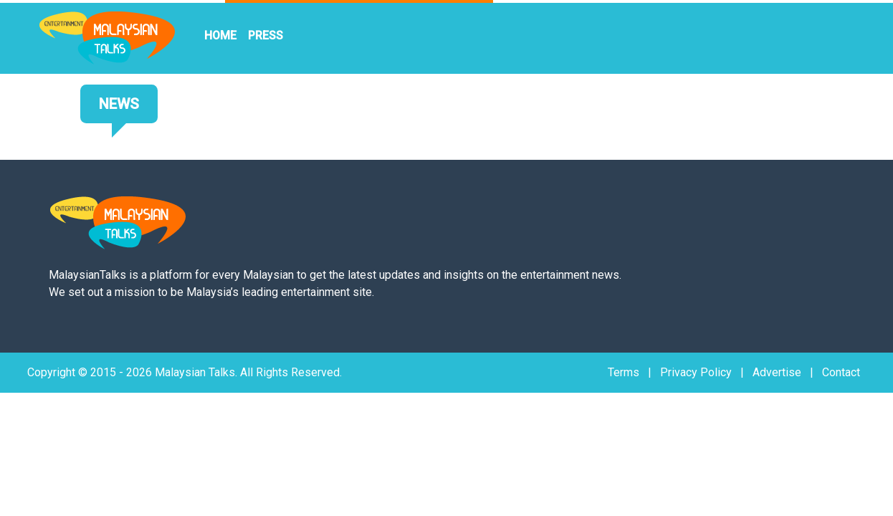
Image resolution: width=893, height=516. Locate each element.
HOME (220, 35)
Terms (623, 372)
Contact (841, 372)
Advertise (777, 372)
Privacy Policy (696, 372)
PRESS (265, 35)
